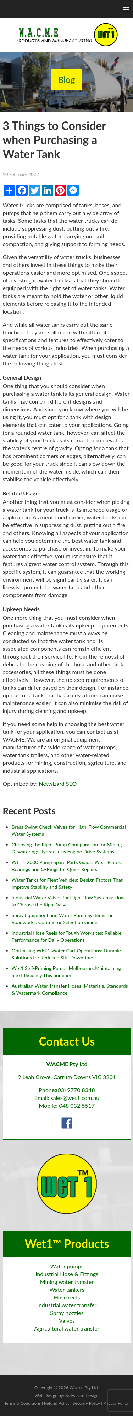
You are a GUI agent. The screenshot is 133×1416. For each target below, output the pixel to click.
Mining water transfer (67, 1281)
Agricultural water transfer (67, 1328)
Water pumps (66, 1266)
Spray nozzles (66, 1312)
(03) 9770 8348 (75, 1090)
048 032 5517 (77, 1105)
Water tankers (66, 1289)
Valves (67, 1320)
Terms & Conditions (22, 1403)
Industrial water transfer (67, 1305)
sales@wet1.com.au (75, 1097)
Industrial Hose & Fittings (66, 1274)
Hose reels (67, 1297)
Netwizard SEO (58, 783)
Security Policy (86, 1403)
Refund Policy (57, 1403)
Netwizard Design (82, 1395)
